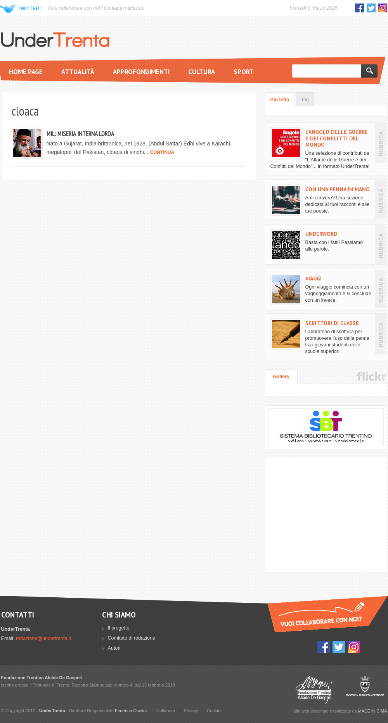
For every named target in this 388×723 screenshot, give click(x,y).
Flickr (372, 376)
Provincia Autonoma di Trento (365, 689)
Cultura (201, 71)
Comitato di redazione (132, 638)
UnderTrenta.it (55, 39)
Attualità (77, 71)
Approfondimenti (141, 71)
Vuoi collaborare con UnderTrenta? (327, 614)
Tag (305, 99)
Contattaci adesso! (124, 8)
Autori (114, 648)
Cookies (215, 710)
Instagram (382, 7)
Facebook (359, 7)
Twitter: (29, 8)
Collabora (165, 710)
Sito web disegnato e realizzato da (340, 711)
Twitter (371, 7)
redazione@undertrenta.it (43, 638)
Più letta (279, 99)
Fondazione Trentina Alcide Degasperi (313, 689)
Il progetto (119, 628)
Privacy (191, 710)
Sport (244, 71)
